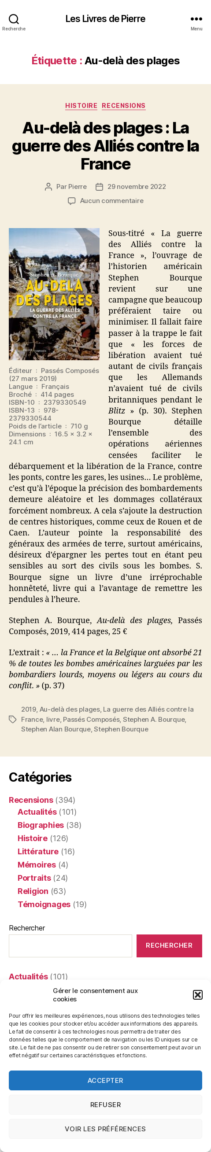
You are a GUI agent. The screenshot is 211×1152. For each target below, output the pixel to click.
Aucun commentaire (112, 200)
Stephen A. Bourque (154, 719)
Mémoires (37, 864)
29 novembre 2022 (136, 186)
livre (53, 719)
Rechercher (26, 927)
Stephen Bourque (121, 729)
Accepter (105, 1080)
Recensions (123, 105)
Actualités (37, 811)
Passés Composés (91, 719)
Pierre (77, 186)
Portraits (34, 877)
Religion (33, 891)
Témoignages (44, 904)
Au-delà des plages (70, 709)
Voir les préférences (105, 1129)
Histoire (81, 105)
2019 (28, 709)
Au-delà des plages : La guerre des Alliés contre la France (105, 146)
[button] (197, 994)
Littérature (38, 851)
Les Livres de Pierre (105, 18)
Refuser (105, 1104)
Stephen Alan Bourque (56, 729)
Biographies (41, 825)
